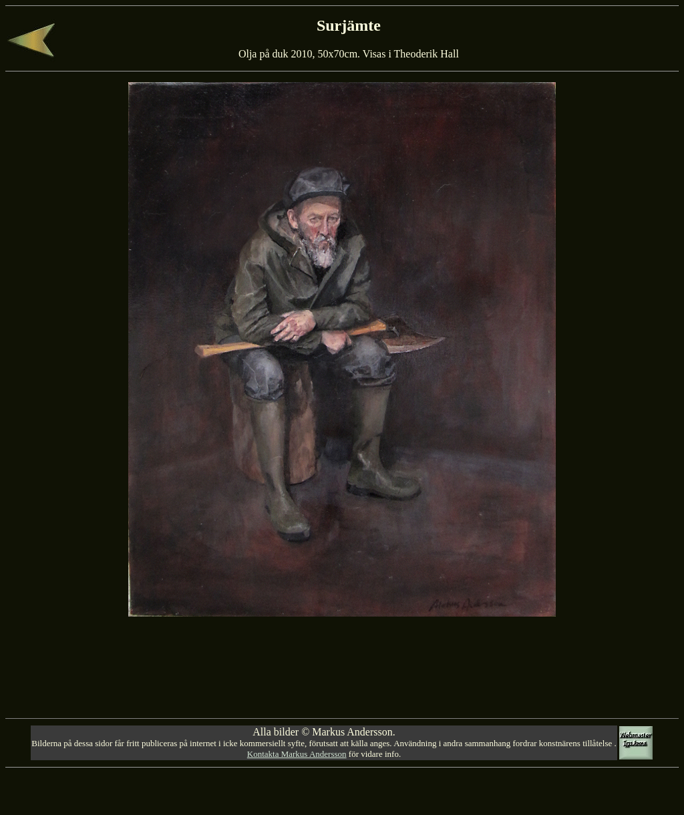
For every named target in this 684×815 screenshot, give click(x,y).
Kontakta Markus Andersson (297, 754)
